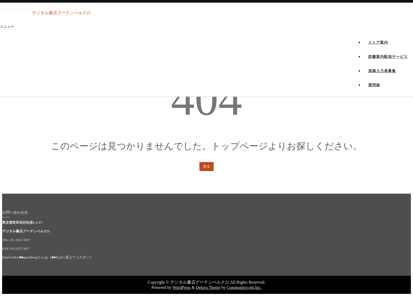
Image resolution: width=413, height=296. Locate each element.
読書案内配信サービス (388, 62)
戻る (206, 166)
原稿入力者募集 (382, 76)
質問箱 (374, 91)
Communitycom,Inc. (244, 287)
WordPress (182, 287)
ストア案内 (378, 48)
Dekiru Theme (208, 287)
